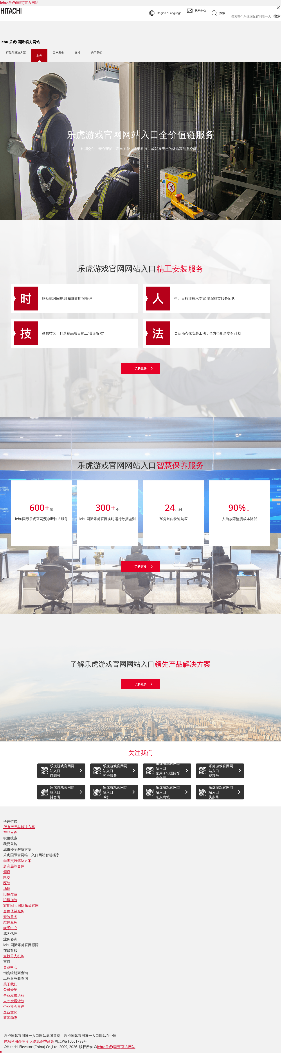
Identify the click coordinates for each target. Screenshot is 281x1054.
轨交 (6, 877)
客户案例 (58, 52)
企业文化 (10, 1012)
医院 (6, 883)
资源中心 (10, 967)
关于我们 (96, 52)
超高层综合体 (13, 866)
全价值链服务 (13, 911)
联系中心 (10, 928)
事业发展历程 (13, 995)
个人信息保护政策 (40, 1041)
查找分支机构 (13, 956)
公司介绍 (10, 989)
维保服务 (10, 922)
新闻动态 (10, 1017)
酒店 (6, 871)
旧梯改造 (10, 894)
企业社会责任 (13, 1006)
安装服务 (10, 916)
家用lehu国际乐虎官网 (21, 905)
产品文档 (10, 832)
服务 (39, 55)
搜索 (277, 16)
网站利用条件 (14, 1041)
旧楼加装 (10, 899)
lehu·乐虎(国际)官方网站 (19, 2)
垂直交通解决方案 (17, 860)
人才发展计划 (13, 1001)
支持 (77, 52)
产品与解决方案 (16, 52)
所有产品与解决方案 (19, 826)
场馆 (6, 888)
